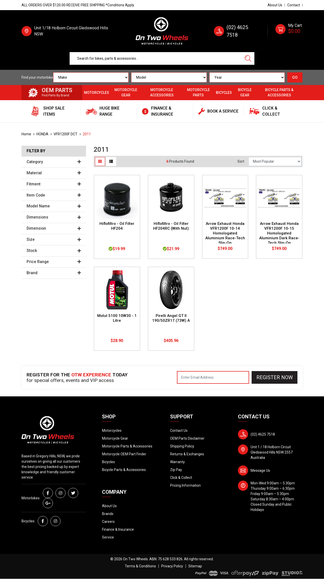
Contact (293, 5)
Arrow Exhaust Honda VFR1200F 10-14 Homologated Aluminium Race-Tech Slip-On (225, 233)
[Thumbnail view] (100, 161)
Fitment (54, 184)
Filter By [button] (36, 151)
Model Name (54, 206)
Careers (108, 522)
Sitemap (195, 566)
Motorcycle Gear (125, 92)
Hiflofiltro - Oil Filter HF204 (116, 226)
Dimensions (54, 217)
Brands (107, 514)
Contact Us (179, 430)
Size (54, 239)
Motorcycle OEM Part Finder (124, 454)
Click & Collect (181, 478)
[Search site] (248, 58)
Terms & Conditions (140, 566)
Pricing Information (185, 485)
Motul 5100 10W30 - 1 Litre (117, 318)
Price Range (54, 262)
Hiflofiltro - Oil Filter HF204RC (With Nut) (171, 226)
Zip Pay (176, 470)
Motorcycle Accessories (162, 92)
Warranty (177, 462)
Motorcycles (96, 93)
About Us (275, 5)
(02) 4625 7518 (263, 434)
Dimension (54, 228)
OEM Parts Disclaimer (187, 438)
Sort (240, 161)
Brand (54, 273)
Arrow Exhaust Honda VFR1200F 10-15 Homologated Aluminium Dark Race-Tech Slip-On (279, 233)
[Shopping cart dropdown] (288, 31)
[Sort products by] (275, 161)
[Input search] (156, 58)
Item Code (54, 195)
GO (295, 77)
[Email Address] (213, 377)
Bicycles (224, 93)
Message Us (260, 470)
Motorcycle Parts (198, 92)
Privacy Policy (172, 566)
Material (54, 173)
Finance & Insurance (118, 529)
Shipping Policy (182, 446)
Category (54, 162)
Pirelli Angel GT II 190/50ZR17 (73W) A (171, 318)
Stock (54, 250)
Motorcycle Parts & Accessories (127, 446)
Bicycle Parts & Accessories (279, 92)
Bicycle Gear (245, 92)
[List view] (111, 161)
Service (108, 537)
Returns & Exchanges (187, 454)
